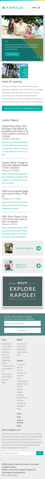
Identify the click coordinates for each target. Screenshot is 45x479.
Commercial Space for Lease (21, 375)
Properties (21, 365)
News (19, 416)
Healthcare (6, 349)
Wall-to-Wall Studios (10, 475)
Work (19, 339)
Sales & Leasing (20, 421)
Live (4, 339)
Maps (4, 382)
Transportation (8, 366)
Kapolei (13, 7)
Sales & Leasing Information (22, 108)
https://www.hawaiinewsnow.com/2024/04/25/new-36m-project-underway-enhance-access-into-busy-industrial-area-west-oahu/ (15, 148)
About (19, 413)
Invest (20, 360)
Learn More (12, 54)
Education (5, 352)
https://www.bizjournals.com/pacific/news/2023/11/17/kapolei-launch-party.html (14, 205)
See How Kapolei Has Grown (26, 72)
